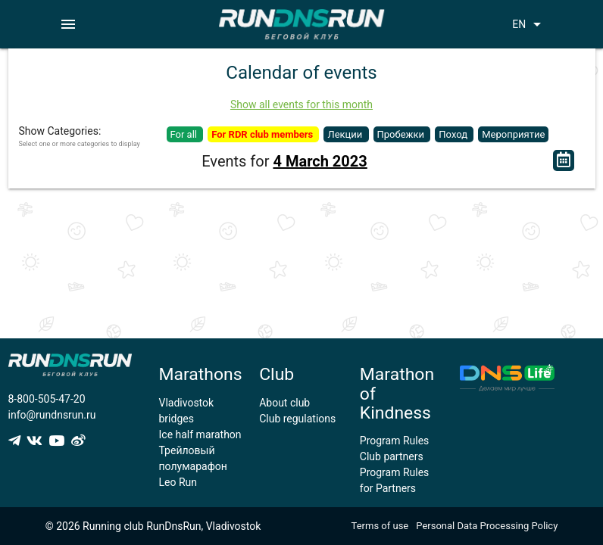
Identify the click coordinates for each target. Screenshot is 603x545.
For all (185, 134)
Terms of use (380, 525)
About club (284, 403)
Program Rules (395, 440)
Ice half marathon (200, 434)
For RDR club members (263, 134)
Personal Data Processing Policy (487, 525)
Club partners (391, 456)
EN (529, 24)
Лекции (345, 134)
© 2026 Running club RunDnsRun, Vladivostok (153, 526)
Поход (454, 134)
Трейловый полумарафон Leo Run (193, 466)
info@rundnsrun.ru (52, 415)
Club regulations (297, 419)
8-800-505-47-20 (47, 399)
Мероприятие (513, 134)
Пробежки (402, 134)
